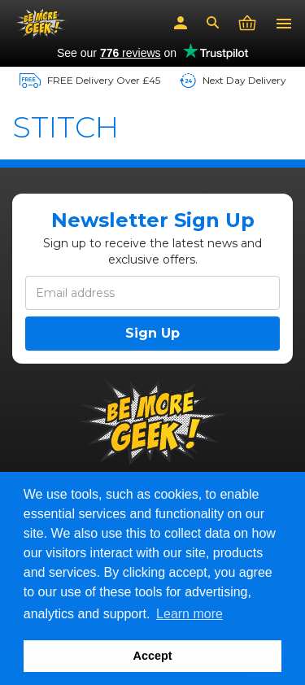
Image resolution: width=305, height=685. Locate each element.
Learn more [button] (189, 614)
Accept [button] (152, 655)
